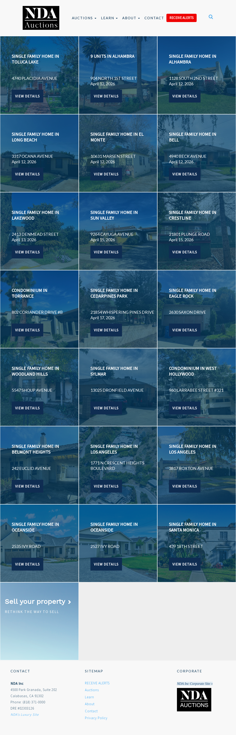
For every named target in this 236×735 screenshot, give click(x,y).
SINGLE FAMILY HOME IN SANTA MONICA (192, 527)
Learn (109, 18)
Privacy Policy (96, 718)
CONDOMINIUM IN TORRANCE (29, 293)
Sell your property (38, 601)
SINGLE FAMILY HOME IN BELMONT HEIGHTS (35, 449)
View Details (27, 96)
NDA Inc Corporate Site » (195, 683)
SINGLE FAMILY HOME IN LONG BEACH (35, 137)
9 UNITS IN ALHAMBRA (112, 56)
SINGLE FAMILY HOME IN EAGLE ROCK (192, 293)
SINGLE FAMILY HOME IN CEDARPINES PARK (114, 293)
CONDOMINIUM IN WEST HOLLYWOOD (193, 371)
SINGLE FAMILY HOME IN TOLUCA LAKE (35, 59)
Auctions (84, 18)
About (131, 18)
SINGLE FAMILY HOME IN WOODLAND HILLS (35, 371)
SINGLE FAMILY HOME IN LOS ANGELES (114, 449)
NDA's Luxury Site (25, 714)
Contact (154, 18)
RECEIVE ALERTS (181, 18)
